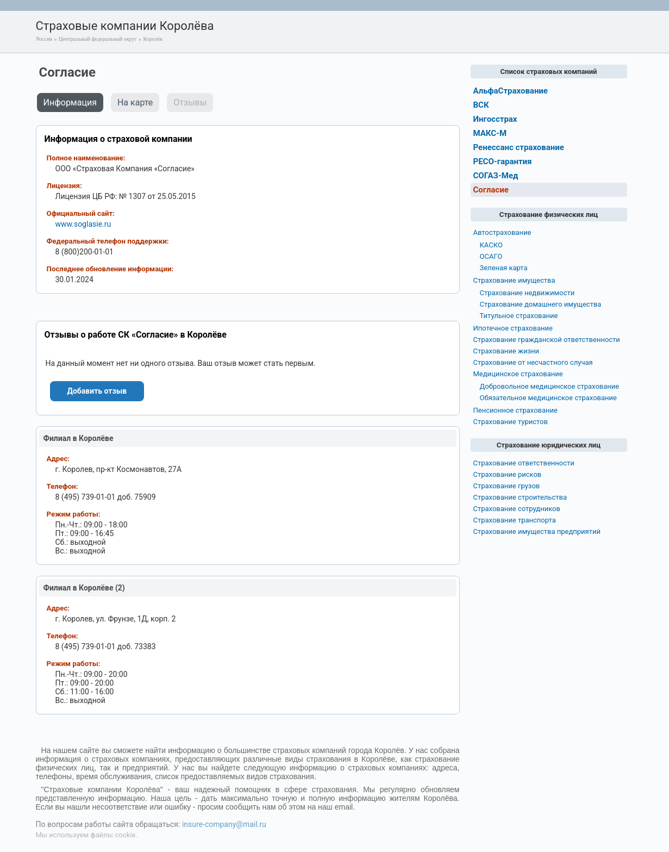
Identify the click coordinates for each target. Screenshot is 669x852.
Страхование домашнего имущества (541, 304)
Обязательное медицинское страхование (548, 398)
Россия (44, 39)
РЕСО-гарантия (502, 161)
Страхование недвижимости (527, 293)
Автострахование (502, 232)
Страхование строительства (520, 497)
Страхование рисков (507, 474)
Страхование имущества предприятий (537, 531)
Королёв (152, 39)
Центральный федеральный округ (98, 39)
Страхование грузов (506, 486)
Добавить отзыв (97, 391)
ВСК (481, 105)
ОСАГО (491, 256)
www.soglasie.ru (83, 224)
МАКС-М (490, 133)
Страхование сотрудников (516, 509)
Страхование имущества (514, 280)
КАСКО (491, 245)
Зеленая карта (504, 268)
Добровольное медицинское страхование (550, 386)
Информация (70, 102)
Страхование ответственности (523, 463)
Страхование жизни (506, 351)
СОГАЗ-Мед (495, 176)
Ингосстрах (495, 119)
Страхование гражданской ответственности (546, 339)
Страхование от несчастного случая (533, 362)
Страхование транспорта (514, 520)
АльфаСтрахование (510, 91)
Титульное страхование (519, 316)
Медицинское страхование (518, 374)
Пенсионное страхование (515, 410)
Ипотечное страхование (513, 328)
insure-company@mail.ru (224, 824)
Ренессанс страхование (518, 147)
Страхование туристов (510, 422)
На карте (135, 102)
